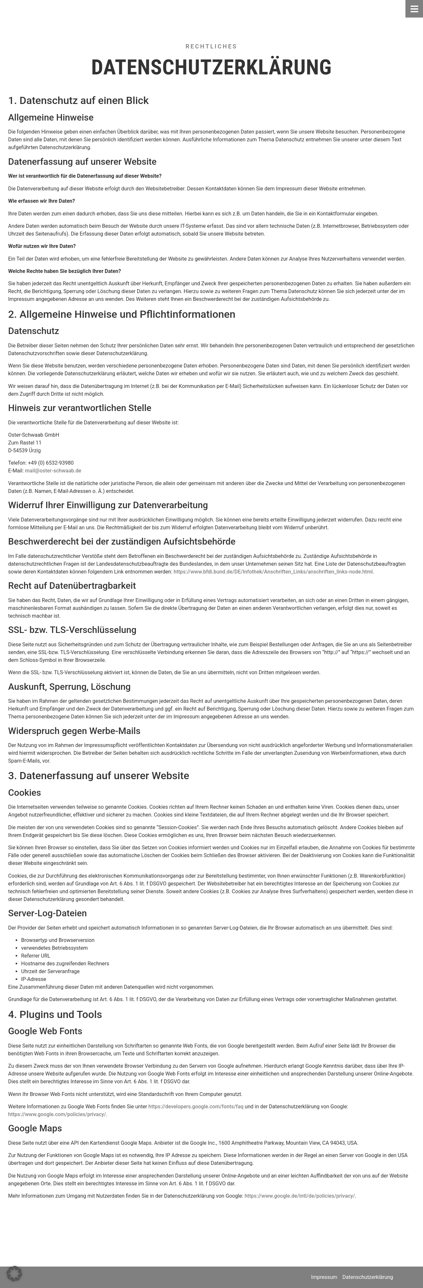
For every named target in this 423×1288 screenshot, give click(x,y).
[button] (14, 1273)
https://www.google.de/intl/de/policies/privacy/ (300, 1196)
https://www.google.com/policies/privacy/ (57, 1114)
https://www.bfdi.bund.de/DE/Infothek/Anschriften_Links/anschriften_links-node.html (273, 572)
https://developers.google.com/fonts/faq (196, 1106)
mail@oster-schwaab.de (53, 471)
